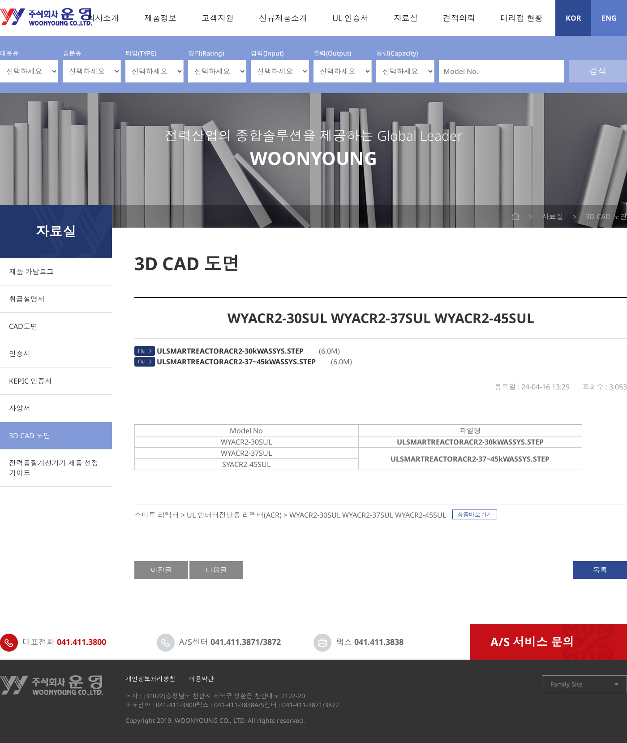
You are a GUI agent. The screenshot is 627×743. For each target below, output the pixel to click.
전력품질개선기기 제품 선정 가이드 (54, 468)
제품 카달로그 (31, 271)
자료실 (406, 18)
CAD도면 (23, 326)
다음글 (216, 570)
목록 (600, 570)
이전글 (161, 570)
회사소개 (103, 18)
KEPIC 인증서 (30, 381)
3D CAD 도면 (30, 436)
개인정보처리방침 (150, 679)
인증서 (19, 354)
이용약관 (201, 679)
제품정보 (160, 18)
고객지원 (218, 18)
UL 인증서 (350, 18)
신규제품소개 (283, 18)
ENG (609, 18)
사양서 (19, 408)
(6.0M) (248, 351)
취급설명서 (27, 299)
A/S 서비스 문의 (532, 642)
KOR (573, 18)
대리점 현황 (521, 18)
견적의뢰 (459, 18)
